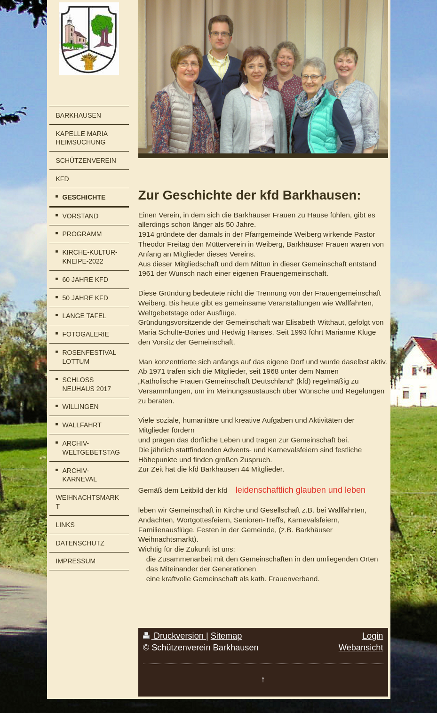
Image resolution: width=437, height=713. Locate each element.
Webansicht (361, 647)
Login (372, 636)
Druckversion (174, 636)
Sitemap (226, 636)
